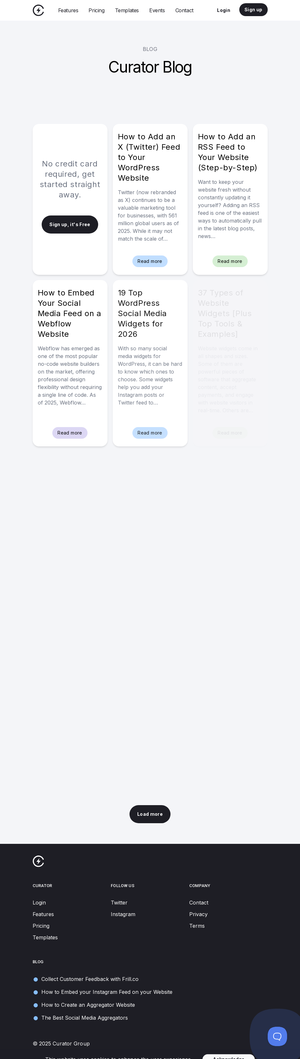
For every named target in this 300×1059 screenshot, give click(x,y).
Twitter (119, 902)
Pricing (96, 10)
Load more (150, 814)
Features (68, 10)
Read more (150, 261)
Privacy (198, 914)
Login (223, 10)
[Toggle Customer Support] (277, 1036)
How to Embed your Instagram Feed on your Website (102, 992)
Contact (184, 10)
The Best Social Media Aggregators (80, 1017)
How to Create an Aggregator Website (84, 1005)
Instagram (123, 914)
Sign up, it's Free (69, 224)
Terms (197, 926)
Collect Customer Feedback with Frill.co (86, 979)
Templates (127, 10)
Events (157, 10)
